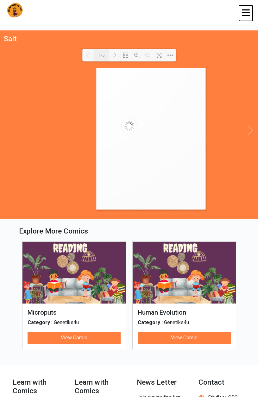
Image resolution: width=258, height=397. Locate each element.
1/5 (101, 55)
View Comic (74, 338)
